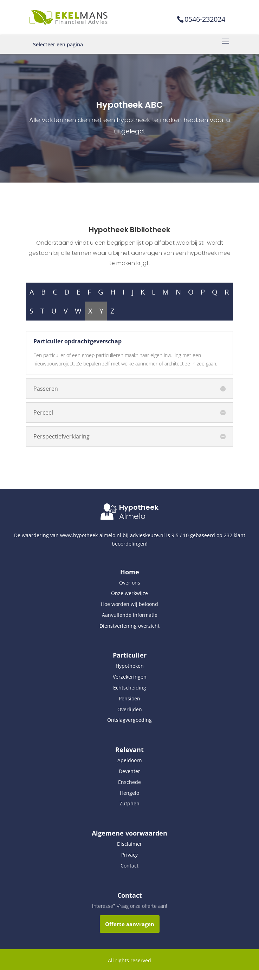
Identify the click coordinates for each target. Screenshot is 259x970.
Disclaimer (129, 843)
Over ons (129, 582)
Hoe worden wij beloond (129, 604)
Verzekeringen (130, 676)
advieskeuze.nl (147, 535)
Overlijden (129, 709)
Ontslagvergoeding (129, 720)
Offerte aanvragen (129, 924)
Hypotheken (130, 665)
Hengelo (129, 793)
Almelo (132, 516)
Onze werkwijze (129, 593)
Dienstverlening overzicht (129, 625)
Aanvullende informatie (129, 615)
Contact (129, 865)
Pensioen (129, 698)
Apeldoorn (129, 760)
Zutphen (129, 803)
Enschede (129, 782)
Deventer (129, 771)
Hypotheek (138, 507)
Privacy (129, 854)
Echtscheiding (129, 687)
